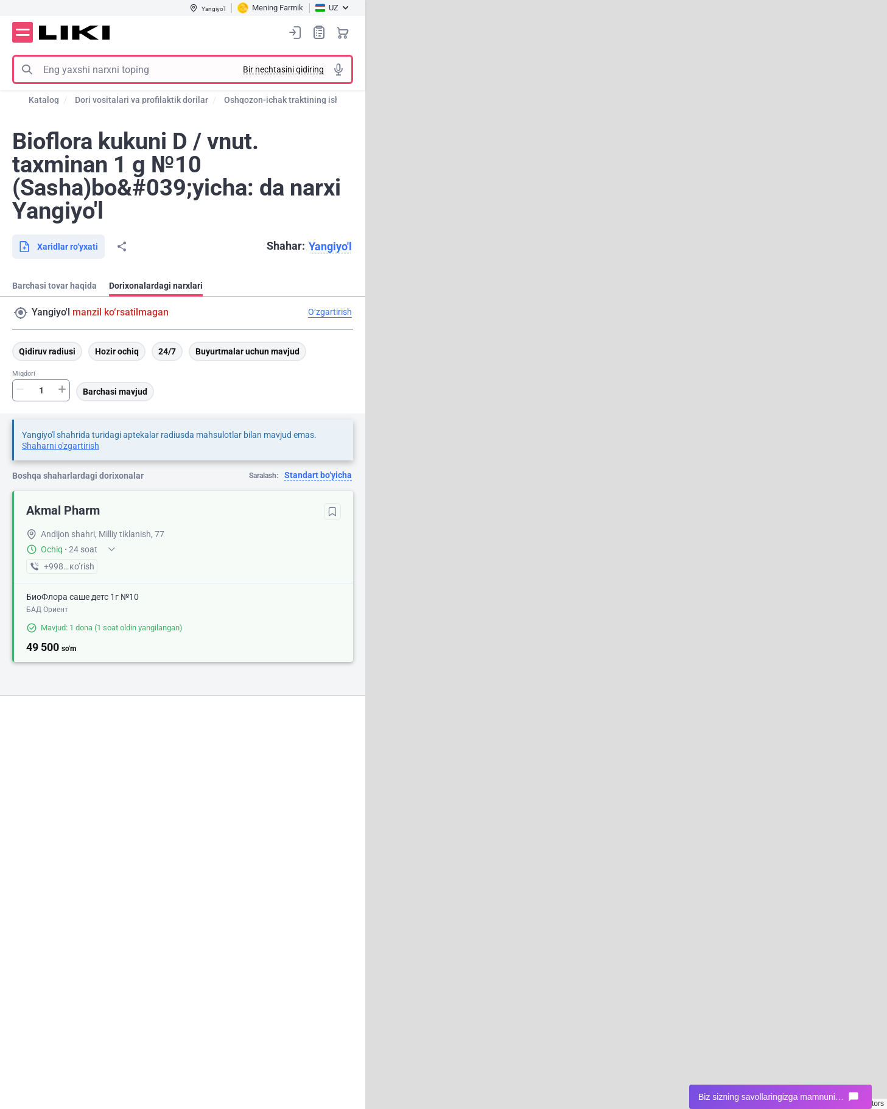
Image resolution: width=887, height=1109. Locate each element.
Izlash (26, 69)
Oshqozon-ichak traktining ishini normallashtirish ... (324, 100)
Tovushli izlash (338, 69)
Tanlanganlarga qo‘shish (332, 511)
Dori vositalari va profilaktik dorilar (141, 100)
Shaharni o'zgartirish (60, 446)
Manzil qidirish (20, 313)
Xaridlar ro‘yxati (319, 32)
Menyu (22, 32)
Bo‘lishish (121, 246)
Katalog (44, 100)
